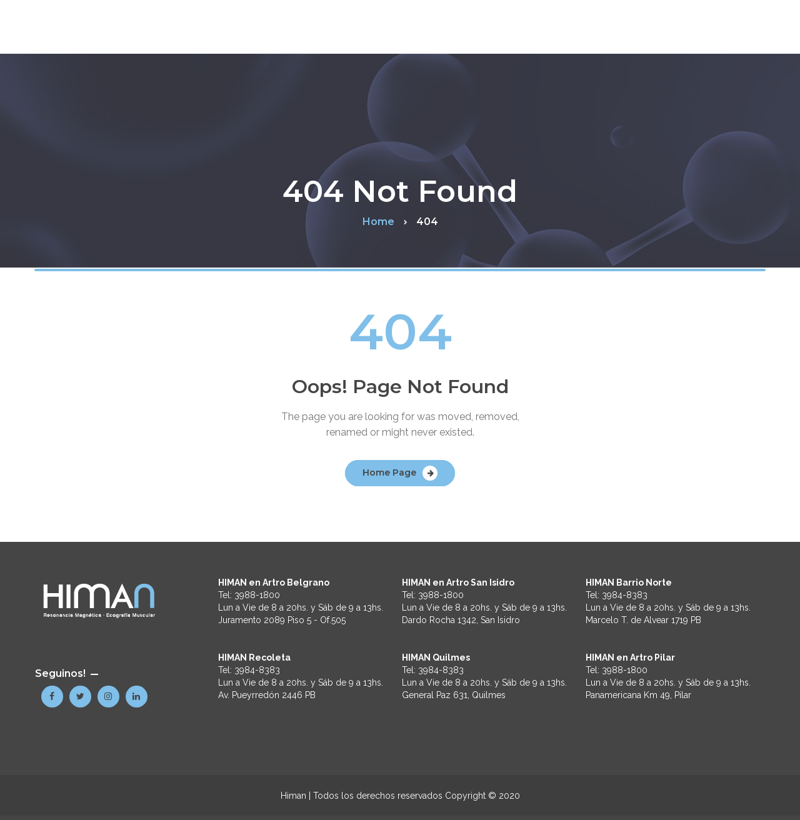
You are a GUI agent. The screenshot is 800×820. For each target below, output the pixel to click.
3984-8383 (257, 670)
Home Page (389, 472)
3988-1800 (257, 595)
